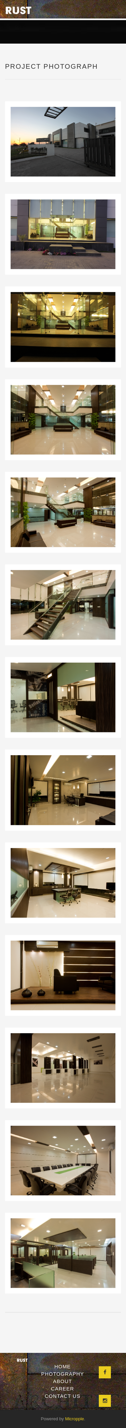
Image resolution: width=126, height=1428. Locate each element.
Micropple (74, 1418)
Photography (62, 1374)
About (62, 1381)
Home (62, 1366)
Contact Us (62, 1396)
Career (62, 1388)
